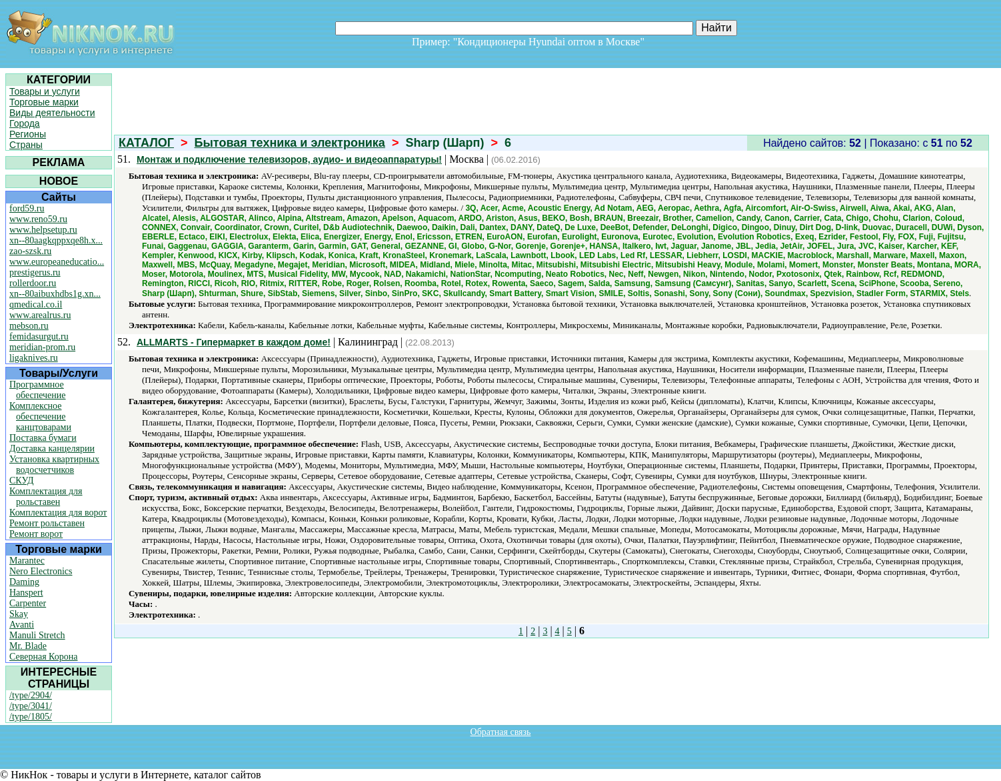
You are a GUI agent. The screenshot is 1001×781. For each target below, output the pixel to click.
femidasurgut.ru (39, 336)
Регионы (27, 134)
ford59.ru (27, 208)
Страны (26, 144)
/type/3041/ (30, 706)
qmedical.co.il (35, 304)
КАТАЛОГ (146, 142)
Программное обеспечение (37, 389)
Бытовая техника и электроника (290, 142)
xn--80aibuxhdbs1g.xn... (55, 294)
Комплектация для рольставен (46, 496)
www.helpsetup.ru (43, 230)
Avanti (21, 625)
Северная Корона (43, 657)
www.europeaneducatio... (56, 262)
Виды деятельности (52, 112)
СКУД (21, 481)
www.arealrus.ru (40, 315)
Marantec (27, 561)
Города (24, 123)
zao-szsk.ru (30, 251)
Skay (18, 614)
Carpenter (27, 603)
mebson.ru (29, 326)
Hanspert (26, 593)
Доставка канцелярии (52, 449)
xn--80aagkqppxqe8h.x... (56, 240)
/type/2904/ (30, 695)
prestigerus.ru (35, 272)
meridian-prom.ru (42, 347)
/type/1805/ (30, 717)
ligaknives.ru (33, 358)
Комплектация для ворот (58, 513)
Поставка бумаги (43, 438)
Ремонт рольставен (47, 523)
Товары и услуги (44, 91)
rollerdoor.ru (32, 283)
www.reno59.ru (38, 219)
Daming (24, 582)
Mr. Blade (28, 646)
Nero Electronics (40, 571)
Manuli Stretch (37, 635)
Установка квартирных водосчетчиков (54, 464)
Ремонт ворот (36, 534)
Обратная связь (501, 732)
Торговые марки (44, 102)
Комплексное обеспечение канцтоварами (40, 416)
